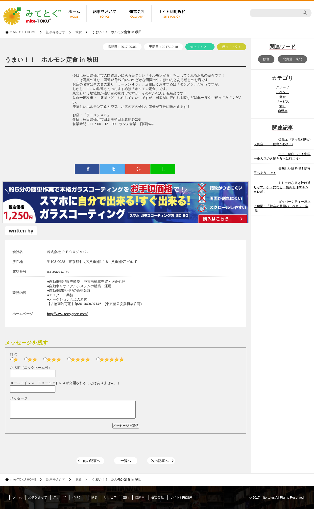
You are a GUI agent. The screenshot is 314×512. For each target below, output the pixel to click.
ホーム (17, 500)
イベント (282, 92)
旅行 (282, 106)
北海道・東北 (292, 59)
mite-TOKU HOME (23, 32)
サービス (282, 101)
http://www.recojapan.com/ (67, 314)
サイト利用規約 (181, 500)
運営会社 (157, 500)
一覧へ (126, 464)
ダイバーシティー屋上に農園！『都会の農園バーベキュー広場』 (282, 206)
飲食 (78, 32)
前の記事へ (91, 464)
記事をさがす (56, 32)
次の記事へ (160, 464)
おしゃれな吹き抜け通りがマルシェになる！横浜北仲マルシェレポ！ (282, 187)
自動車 (283, 111)
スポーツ (282, 87)
